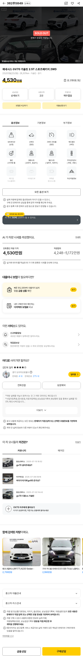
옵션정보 (15, 122)
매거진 (61, 450)
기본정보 (41, 122)
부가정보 (67, 122)
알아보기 (41, 290)
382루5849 (19, 3)
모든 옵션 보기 (42, 192)
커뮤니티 (22, 450)
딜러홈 (73, 374)
